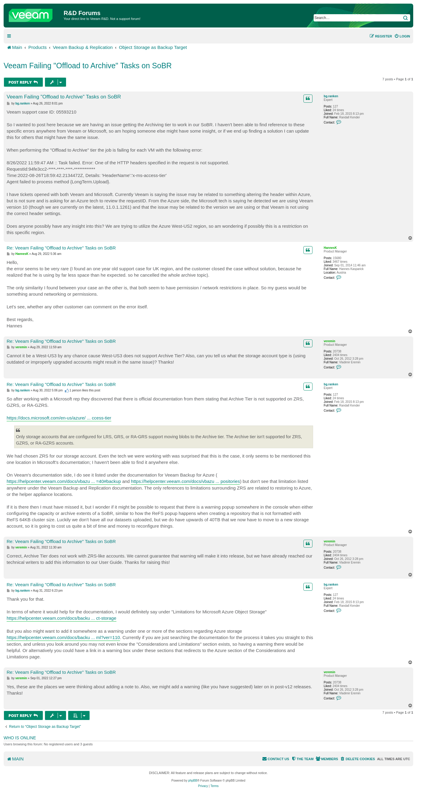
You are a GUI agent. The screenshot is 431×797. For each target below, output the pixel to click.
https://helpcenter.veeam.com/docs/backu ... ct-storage (61, 618)
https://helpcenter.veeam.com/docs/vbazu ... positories (185, 481)
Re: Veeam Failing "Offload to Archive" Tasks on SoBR (61, 247)
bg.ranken (331, 96)
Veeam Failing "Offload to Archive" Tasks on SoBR (88, 65)
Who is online (20, 737)
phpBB (192, 780)
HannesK (330, 247)
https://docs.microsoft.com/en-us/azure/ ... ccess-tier (59, 417)
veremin (329, 341)
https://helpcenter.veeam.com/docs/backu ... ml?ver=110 (63, 637)
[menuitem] (402, 36)
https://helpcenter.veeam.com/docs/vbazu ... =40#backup (64, 481)
